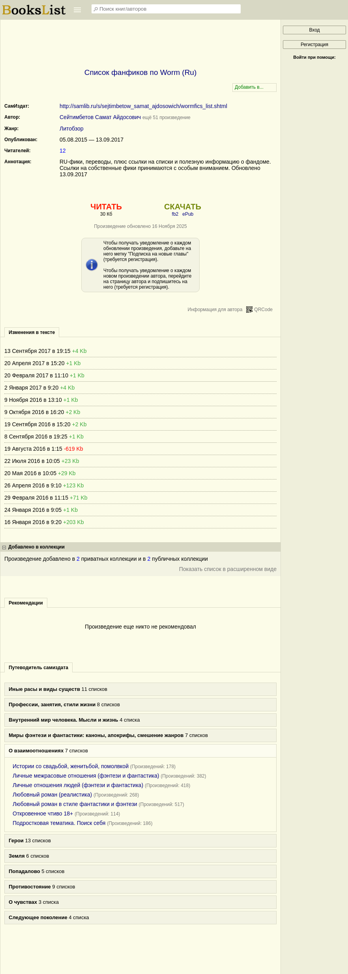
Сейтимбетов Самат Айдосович (100, 117)
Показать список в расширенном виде (228, 569)
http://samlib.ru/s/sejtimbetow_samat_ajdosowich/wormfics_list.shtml (143, 106)
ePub (187, 214)
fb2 (175, 214)
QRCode (263, 309)
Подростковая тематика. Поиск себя (59, 823)
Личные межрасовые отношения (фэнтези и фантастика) (86, 775)
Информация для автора (215, 309)
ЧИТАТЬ (106, 206)
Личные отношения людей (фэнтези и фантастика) (78, 785)
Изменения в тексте (32, 332)
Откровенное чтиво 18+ (43, 813)
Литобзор (72, 128)
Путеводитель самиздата (38, 667)
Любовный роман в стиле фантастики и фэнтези (75, 804)
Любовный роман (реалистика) (52, 794)
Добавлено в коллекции (36, 547)
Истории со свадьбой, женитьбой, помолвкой (71, 766)
